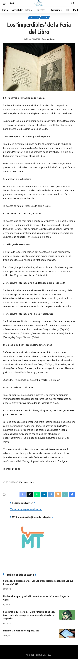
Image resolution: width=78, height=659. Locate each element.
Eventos (34, 17)
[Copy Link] (65, 494)
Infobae (16, 468)
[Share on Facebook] (23, 494)
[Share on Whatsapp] (37, 494)
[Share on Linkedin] (44, 494)
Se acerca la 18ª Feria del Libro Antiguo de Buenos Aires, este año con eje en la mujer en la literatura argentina (29, 615)
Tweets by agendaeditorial (26, 509)
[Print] (72, 494)
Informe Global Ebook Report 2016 (21, 630)
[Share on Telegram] (51, 494)
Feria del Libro (26, 482)
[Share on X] (30, 494)
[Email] (58, 494)
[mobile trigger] (5, 3)
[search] (73, 3)
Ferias (45, 17)
